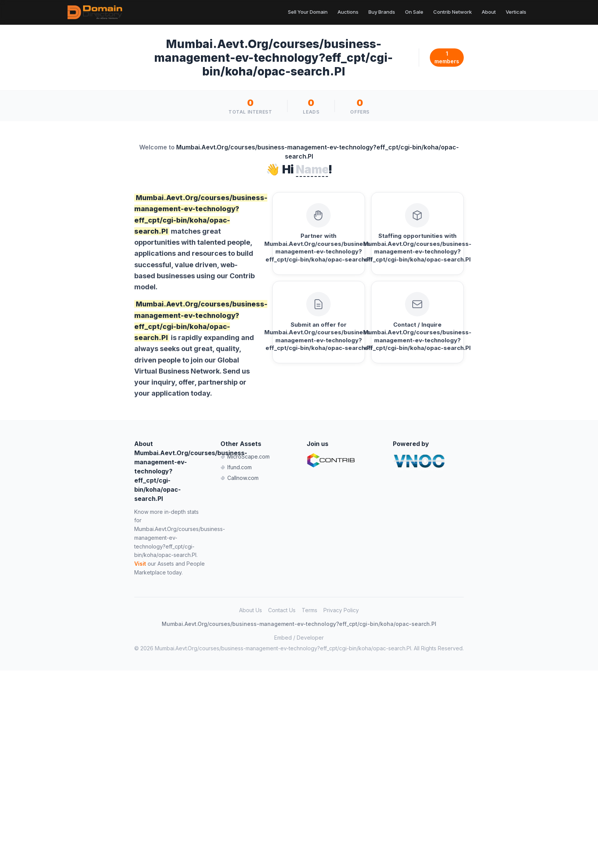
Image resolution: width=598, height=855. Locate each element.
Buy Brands (381, 12)
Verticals (516, 12)
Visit (140, 563)
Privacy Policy (341, 610)
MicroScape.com (245, 456)
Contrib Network (452, 12)
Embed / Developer (299, 637)
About (489, 12)
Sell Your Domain (308, 12)
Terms (309, 610)
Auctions (348, 12)
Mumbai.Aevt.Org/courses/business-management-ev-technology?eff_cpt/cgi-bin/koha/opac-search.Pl (299, 624)
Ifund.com (236, 467)
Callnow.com (239, 478)
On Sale (414, 12)
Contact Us (282, 610)
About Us (250, 610)
